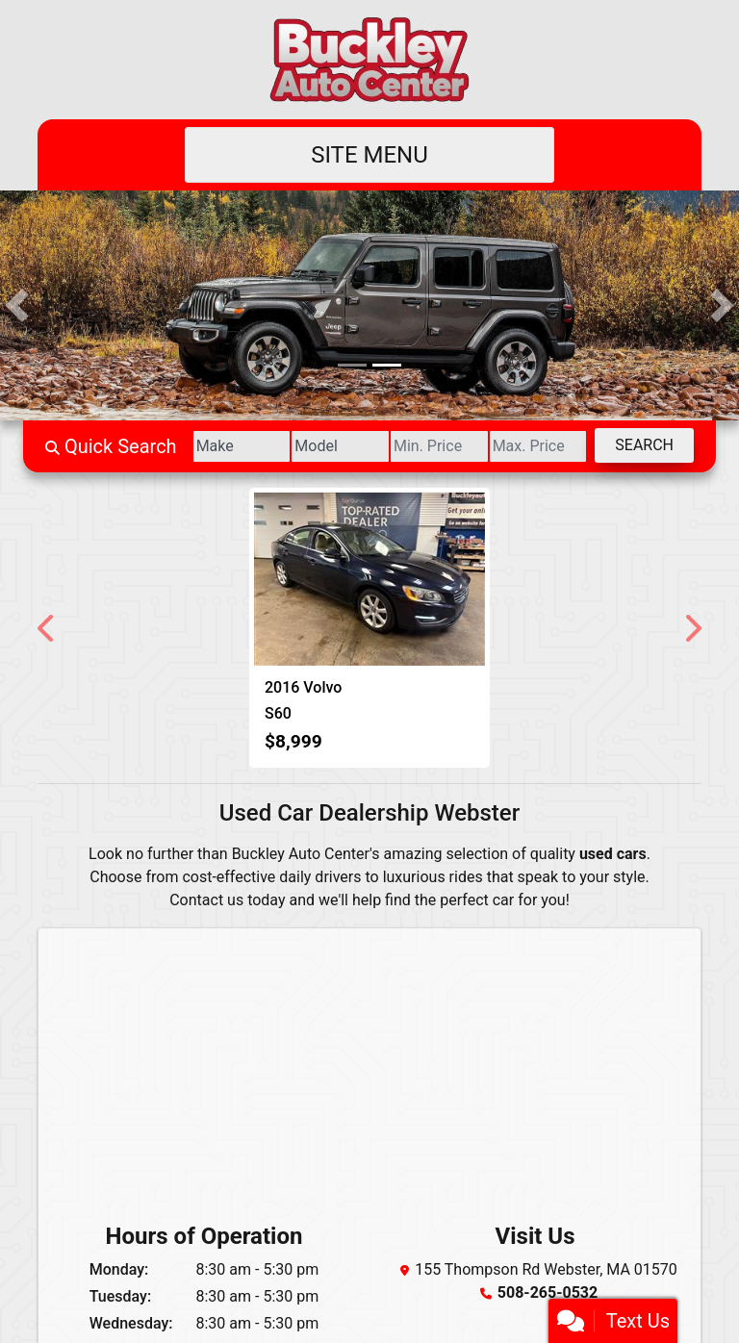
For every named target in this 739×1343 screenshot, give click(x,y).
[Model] (340, 446)
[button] (17, 305)
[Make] (242, 446)
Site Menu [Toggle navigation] (369, 154)
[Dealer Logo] (369, 59)
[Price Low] (439, 446)
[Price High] (538, 446)
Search (644, 445)
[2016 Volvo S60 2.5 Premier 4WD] (369, 579)
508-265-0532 (547, 1292)
